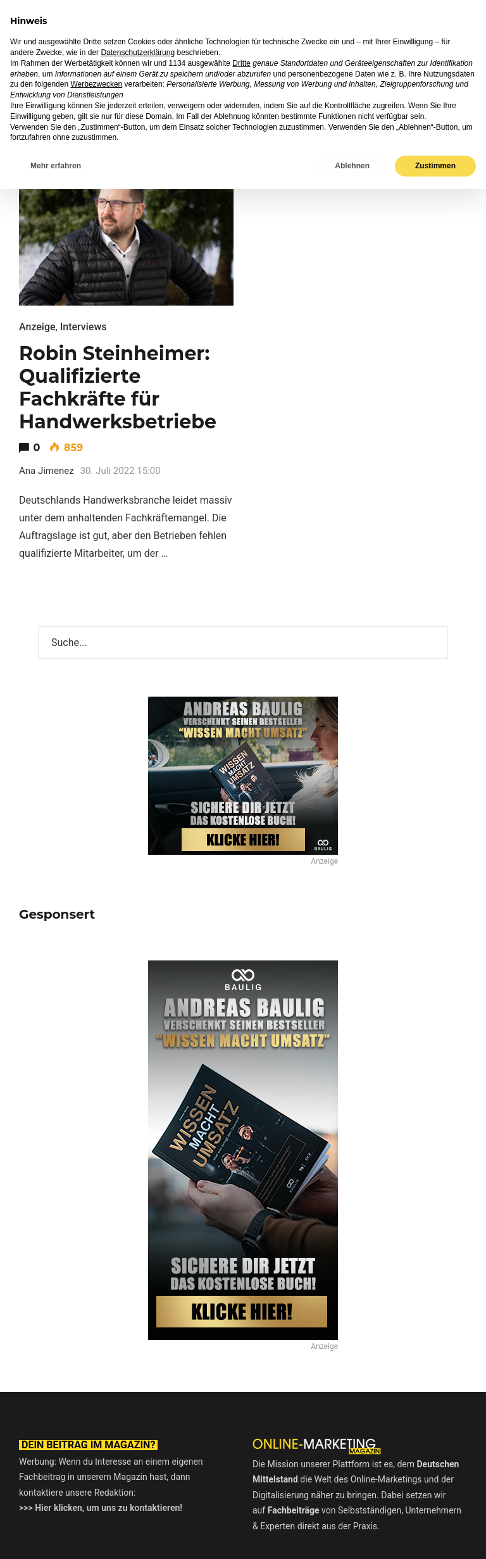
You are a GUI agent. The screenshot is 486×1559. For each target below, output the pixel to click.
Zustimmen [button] (435, 1535)
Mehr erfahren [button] (55, 1535)
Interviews (83, 327)
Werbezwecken (96, 1454)
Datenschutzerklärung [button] (138, 1422)
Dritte (241, 1433)
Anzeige (37, 327)
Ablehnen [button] (352, 1535)
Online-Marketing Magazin (100, 22)
